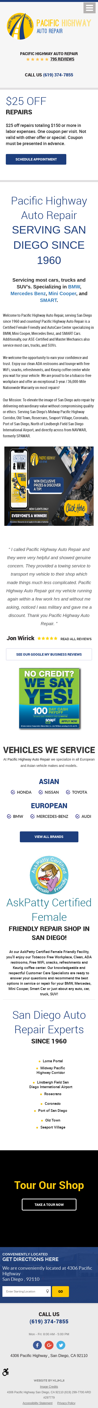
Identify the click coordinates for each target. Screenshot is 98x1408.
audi (86, 816)
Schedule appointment (36, 159)
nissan (52, 792)
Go (60, 1291)
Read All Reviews (76, 639)
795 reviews (62, 59)
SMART (48, 300)
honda (24, 792)
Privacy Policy (66, 1403)
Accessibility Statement (37, 1403)
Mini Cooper (62, 293)
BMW (74, 286)
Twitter (60, 1345)
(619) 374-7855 (49, 1321)
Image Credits (49, 1386)
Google (49, 1345)
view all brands (49, 836)
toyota (79, 792)
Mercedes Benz (28, 293)
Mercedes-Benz (52, 816)
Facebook (37, 1345)
